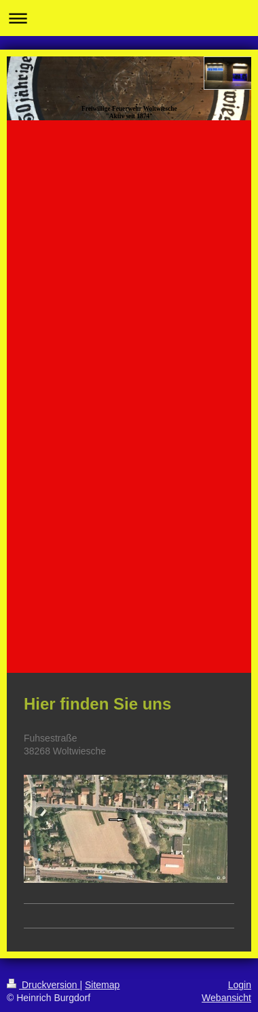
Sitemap (102, 984)
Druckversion (43, 984)
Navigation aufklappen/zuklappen (129, 18)
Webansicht (226, 997)
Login (239, 984)
